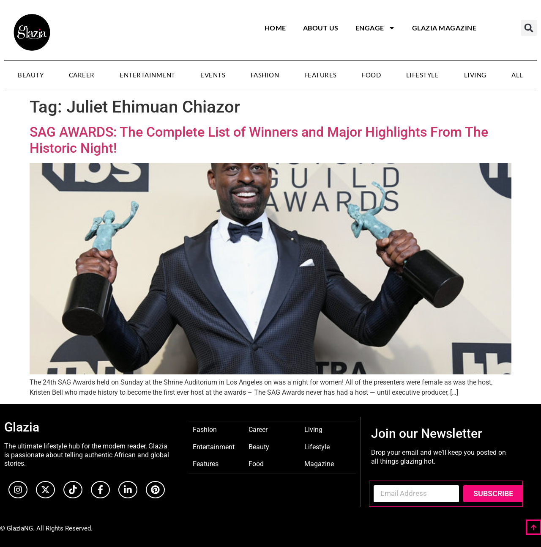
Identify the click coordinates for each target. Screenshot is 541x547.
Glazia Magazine (444, 28)
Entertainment (147, 75)
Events (212, 75)
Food (371, 75)
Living (475, 75)
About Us (321, 28)
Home (275, 28)
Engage (375, 28)
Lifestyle (422, 75)
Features (320, 75)
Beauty (31, 75)
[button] (529, 28)
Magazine (319, 463)
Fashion (265, 75)
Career (82, 75)
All (517, 75)
